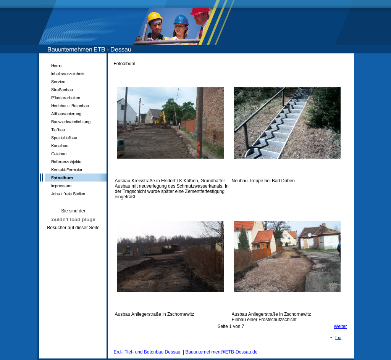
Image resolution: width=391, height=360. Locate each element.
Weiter (340, 326)
